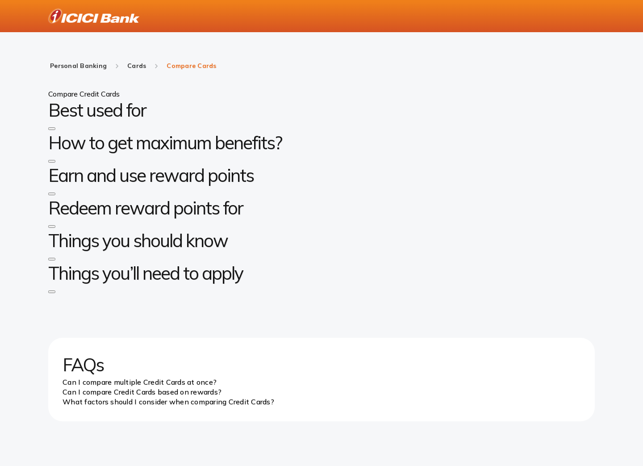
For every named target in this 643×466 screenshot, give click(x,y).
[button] (51, 128)
